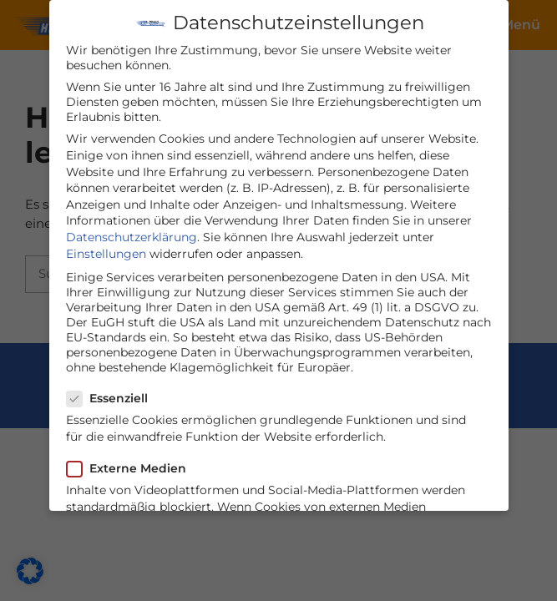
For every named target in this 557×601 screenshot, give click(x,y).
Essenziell (112, 394)
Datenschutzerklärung (131, 232)
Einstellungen (106, 249)
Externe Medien (131, 464)
